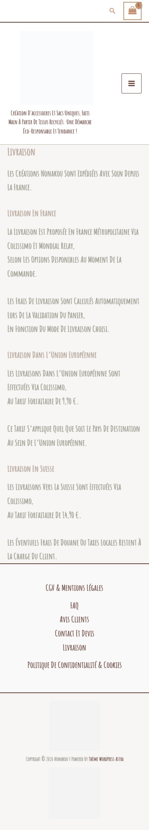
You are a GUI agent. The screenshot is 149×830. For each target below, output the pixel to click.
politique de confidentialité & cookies (74, 664)
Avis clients (74, 619)
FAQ (74, 605)
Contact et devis (74, 633)
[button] (112, 11)
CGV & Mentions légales (74, 587)
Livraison (74, 647)
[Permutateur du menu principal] (132, 83)
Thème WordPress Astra (106, 759)
